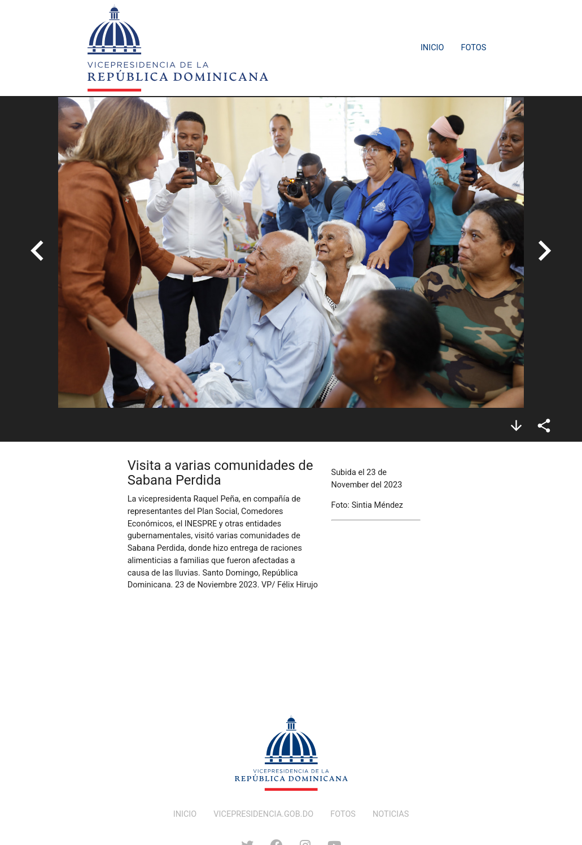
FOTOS (343, 814)
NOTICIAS (391, 814)
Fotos (474, 48)
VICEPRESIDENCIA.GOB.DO (263, 814)
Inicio (432, 48)
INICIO (185, 814)
